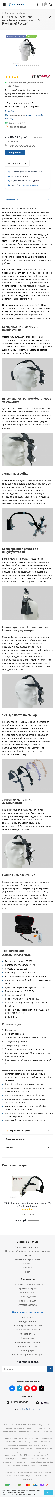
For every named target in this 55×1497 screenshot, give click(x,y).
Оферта (27, 1255)
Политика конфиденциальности (23, 1494)
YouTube (27, 1388)
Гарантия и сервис (27, 1288)
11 (36, 65)
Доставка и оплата (29, 185)
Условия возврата (27, 1304)
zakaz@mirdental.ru (30, 1409)
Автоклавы (27, 1317)
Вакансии (27, 1267)
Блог (27, 1271)
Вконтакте (12, 1388)
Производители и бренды (28, 1247)
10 (34, 65)
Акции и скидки (27, 1292)
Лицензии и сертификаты (27, 1259)
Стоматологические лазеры (27, 1329)
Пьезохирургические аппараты (28, 1325)
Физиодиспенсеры (27, 1321)
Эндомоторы (27, 1338)
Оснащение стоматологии (27, 1312)
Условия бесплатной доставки (27, 1284)
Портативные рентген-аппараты (27, 1354)
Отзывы (27, 1263)
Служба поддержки (27, 1296)
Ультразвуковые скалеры (27, 1342)
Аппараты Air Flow (27, 1346)
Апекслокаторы (27, 1333)
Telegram (19, 1388)
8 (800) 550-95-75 (19, 181)
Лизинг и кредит (27, 1300)
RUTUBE (41, 1388)
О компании (27, 1278)
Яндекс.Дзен (34, 1388)
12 (38, 65)
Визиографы (27, 1350)
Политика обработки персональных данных (27, 1251)
